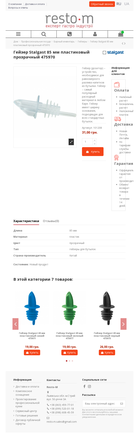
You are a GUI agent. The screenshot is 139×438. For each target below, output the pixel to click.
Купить (93, 151)
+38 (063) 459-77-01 (62, 405)
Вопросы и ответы (18, 7)
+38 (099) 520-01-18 (62, 408)
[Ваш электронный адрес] (100, 403)
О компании (15, 4)
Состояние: (21, 264)
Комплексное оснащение (24, 392)
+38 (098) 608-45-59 (62, 412)
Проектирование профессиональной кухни (27, 402)
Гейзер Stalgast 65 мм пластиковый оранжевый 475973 (32, 336)
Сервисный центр (26, 411)
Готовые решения (27, 415)
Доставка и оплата (35, 4)
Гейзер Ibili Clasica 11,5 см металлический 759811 (107, 336)
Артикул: (87, 127)
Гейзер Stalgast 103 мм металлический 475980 (69, 334)
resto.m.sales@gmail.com (62, 421)
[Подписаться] (121, 403)
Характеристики (26, 221)
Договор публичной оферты (28, 421)
